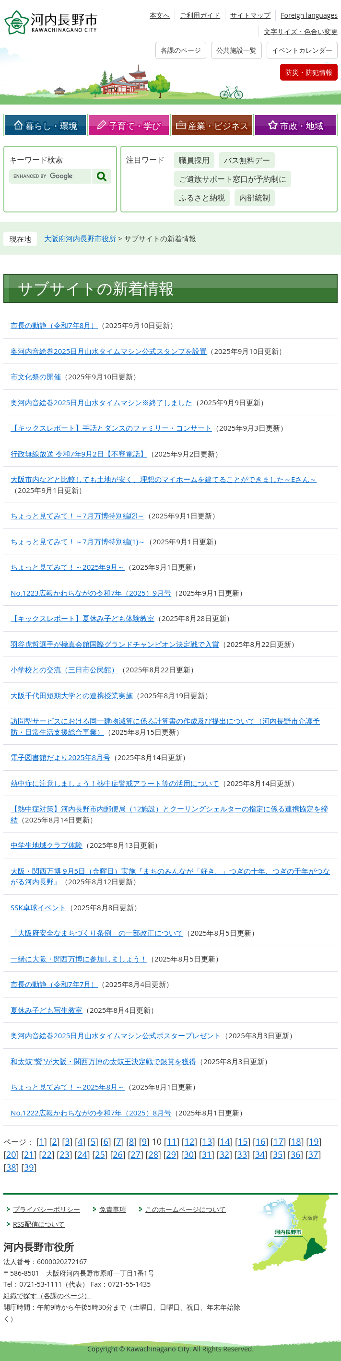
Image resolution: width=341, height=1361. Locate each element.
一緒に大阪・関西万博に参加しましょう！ (79, 958)
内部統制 (254, 197)
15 (243, 1141)
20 (11, 1154)
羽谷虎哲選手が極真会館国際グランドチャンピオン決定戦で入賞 (115, 644)
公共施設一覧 (236, 50)
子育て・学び (135, 125)
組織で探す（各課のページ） (47, 1295)
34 (260, 1154)
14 (225, 1141)
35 (278, 1154)
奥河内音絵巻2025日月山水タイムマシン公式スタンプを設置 (109, 351)
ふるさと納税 (202, 197)
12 (190, 1141)
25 (100, 1154)
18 (296, 1141)
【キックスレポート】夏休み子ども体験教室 (82, 618)
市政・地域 (301, 125)
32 (225, 1154)
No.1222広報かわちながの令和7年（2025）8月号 (91, 1112)
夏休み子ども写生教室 (46, 1010)
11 (172, 1141)
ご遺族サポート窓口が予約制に (232, 179)
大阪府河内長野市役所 (80, 238)
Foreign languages (309, 15)
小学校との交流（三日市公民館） (64, 669)
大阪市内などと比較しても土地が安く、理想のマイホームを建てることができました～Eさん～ (164, 479)
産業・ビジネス (218, 125)
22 (47, 1154)
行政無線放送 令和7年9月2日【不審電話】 (79, 453)
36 (296, 1154)
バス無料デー (247, 160)
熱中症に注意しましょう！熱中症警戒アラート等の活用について (115, 783)
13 (207, 1141)
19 (314, 1141)
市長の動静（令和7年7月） (54, 984)
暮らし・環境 (51, 125)
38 (11, 1167)
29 (171, 1154)
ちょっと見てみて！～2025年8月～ (68, 1086)
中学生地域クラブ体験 (46, 845)
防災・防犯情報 (308, 72)
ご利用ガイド (200, 15)
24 (82, 1154)
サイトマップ (250, 15)
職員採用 (194, 160)
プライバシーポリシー (46, 1209)
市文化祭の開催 (36, 376)
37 (313, 1154)
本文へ (160, 15)
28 (153, 1154)
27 (135, 1154)
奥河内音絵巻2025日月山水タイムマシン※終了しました (101, 402)
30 (189, 1154)
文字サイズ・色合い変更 (301, 31)
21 (29, 1154)
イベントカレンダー (302, 50)
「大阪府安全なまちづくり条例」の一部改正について (97, 933)
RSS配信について (39, 1224)
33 (242, 1154)
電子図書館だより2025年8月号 (60, 757)
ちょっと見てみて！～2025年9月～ (68, 567)
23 (64, 1154)
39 (29, 1167)
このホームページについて (185, 1209)
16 (261, 1141)
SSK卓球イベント (38, 907)
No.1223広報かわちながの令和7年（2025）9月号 (91, 593)
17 (278, 1141)
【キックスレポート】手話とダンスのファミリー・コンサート (111, 428)
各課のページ (181, 50)
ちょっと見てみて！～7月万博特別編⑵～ (77, 515)
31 (207, 1154)
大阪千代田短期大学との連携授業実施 (72, 695)
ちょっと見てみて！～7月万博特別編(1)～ (78, 541)
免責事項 (112, 1209)
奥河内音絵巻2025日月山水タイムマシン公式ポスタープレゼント (116, 1035)
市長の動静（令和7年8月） (54, 325)
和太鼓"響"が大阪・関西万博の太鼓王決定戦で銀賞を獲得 (103, 1061)
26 (118, 1154)
